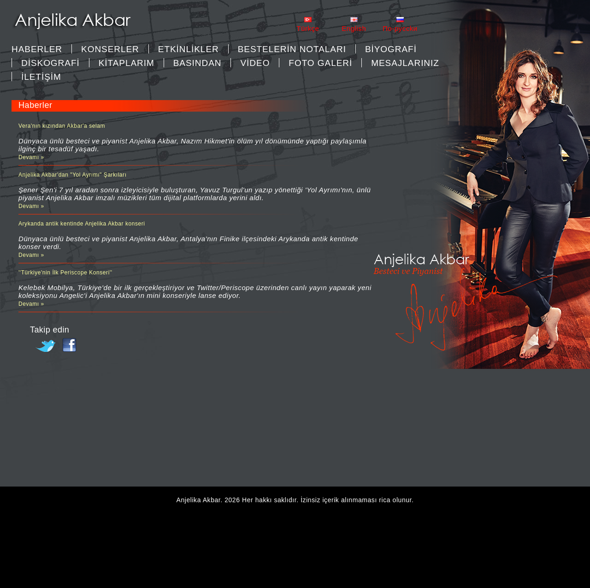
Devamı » (31, 157)
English (354, 28)
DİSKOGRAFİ (50, 63)
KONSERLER (110, 49)
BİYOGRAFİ (391, 49)
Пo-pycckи (400, 28)
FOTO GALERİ (320, 63)
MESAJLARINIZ (405, 63)
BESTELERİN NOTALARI (292, 49)
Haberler (37, 49)
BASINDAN (197, 63)
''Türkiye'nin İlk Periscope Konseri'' (65, 272)
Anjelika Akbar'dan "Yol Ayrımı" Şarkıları (72, 175)
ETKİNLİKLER (188, 49)
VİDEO (255, 63)
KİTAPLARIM (126, 63)
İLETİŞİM (41, 77)
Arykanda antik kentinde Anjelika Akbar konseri (81, 223)
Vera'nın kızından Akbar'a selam (61, 126)
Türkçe (307, 28)
